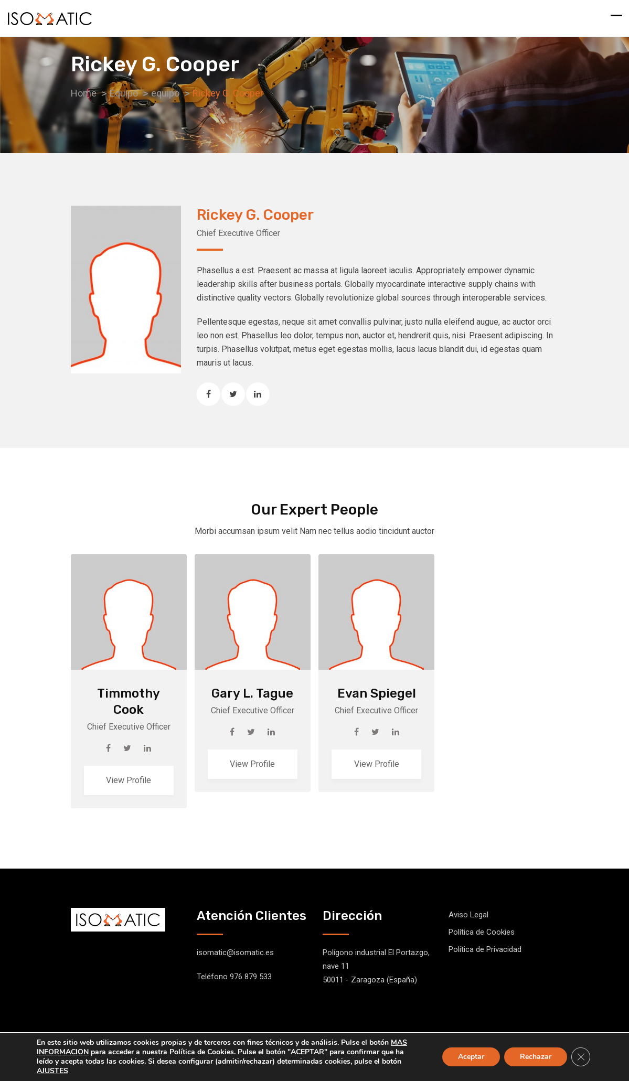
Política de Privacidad (485, 949)
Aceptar (471, 1057)
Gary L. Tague (252, 693)
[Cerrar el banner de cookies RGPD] (580, 1056)
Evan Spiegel (376, 693)
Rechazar (535, 1057)
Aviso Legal (468, 914)
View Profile (128, 780)
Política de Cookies (482, 932)
